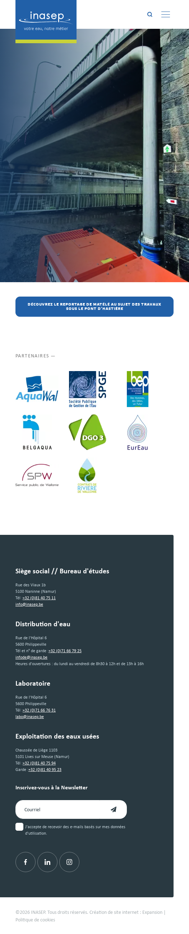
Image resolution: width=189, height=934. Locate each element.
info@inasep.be (29, 604)
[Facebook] (25, 862)
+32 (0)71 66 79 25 (65, 650)
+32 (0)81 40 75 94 (39, 763)
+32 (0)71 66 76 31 (39, 710)
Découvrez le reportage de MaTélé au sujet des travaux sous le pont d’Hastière (94, 306)
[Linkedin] (47, 862)
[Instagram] (69, 862)
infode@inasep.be (31, 657)
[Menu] (166, 14)
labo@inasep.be (29, 716)
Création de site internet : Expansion (125, 911)
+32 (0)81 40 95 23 (44, 769)
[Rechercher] (150, 14)
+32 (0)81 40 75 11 (39, 597)
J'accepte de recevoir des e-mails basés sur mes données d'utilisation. (75, 830)
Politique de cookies (35, 919)
